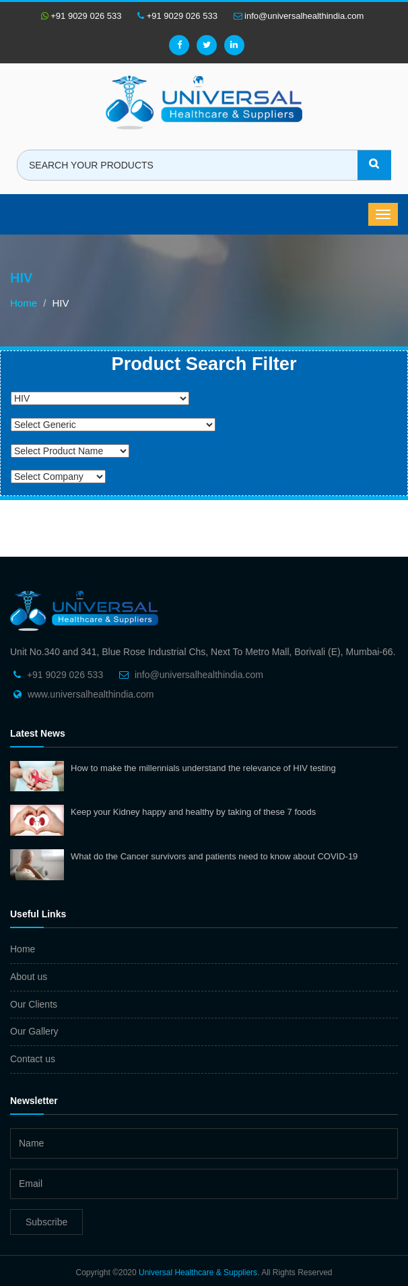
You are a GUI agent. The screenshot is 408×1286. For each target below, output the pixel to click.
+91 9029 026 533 (81, 16)
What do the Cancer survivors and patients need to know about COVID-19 (214, 856)
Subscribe (46, 1222)
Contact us (32, 1058)
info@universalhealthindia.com (299, 16)
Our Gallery (34, 1031)
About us (28, 976)
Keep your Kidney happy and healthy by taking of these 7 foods (193, 812)
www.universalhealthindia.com (91, 694)
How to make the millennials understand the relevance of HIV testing (203, 768)
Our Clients (33, 1004)
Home (23, 303)
